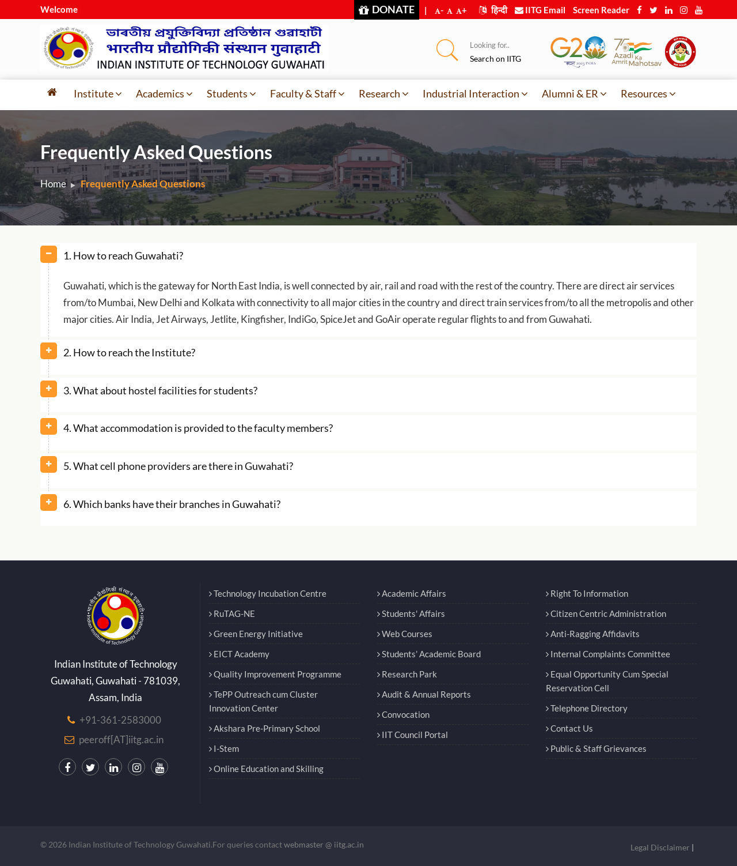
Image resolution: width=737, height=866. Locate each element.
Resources (648, 93)
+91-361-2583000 (120, 720)
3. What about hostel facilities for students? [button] (160, 390)
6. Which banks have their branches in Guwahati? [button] (171, 504)
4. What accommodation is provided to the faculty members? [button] (198, 427)
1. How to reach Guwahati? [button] (123, 255)
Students (231, 93)
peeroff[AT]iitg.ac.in (121, 739)
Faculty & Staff (307, 93)
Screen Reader (601, 10)
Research (384, 93)
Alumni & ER (574, 93)
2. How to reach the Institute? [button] (129, 352)
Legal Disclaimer (660, 847)
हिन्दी (493, 10)
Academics (164, 93)
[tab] (368, 260)
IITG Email (540, 10)
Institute (98, 93)
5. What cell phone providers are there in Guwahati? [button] (178, 466)
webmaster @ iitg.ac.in (324, 844)
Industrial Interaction (475, 93)
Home (53, 184)
